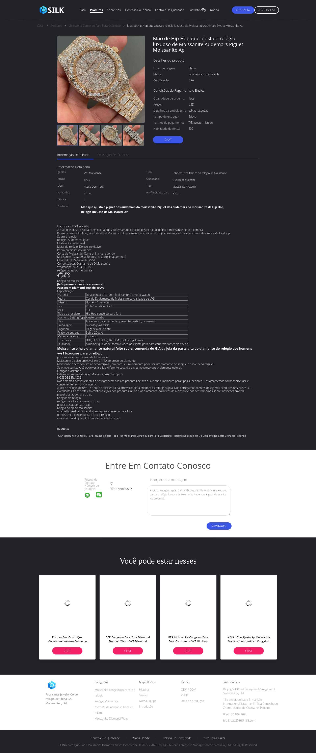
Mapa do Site (141, 738)
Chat (168, 140)
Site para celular (215, 738)
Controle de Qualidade (105, 738)
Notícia (214, 10)
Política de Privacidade (177, 738)
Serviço (143, 695)
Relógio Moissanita (106, 701)
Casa (83, 10)
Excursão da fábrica (138, 10)
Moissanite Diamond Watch (112, 718)
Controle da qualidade (169, 10)
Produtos (96, 10)
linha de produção (192, 701)
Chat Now (243, 10)
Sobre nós (114, 10)
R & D (184, 695)
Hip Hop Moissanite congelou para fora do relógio (143, 436)
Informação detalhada (73, 155)
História (144, 689)
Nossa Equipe (147, 701)
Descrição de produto (113, 155)
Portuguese (266, 10)
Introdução (146, 706)
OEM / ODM (188, 689)
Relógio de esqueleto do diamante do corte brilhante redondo (210, 436)
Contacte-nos (197, 10)
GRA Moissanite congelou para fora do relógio (84, 436)
